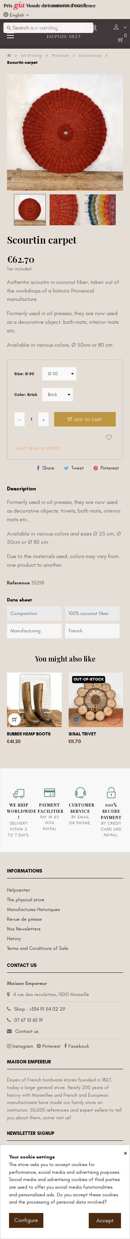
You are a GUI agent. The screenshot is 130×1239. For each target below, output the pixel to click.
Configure (26, 1220)
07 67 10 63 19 (28, 1020)
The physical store (25, 900)
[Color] (57, 395)
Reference (18, 583)
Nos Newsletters (24, 929)
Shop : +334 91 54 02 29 (39, 1009)
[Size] (59, 374)
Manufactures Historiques (33, 909)
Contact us (26, 1031)
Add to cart (85, 419)
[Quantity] (31, 419)
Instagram (22, 1046)
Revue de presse (24, 919)
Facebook (78, 1046)
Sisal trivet (82, 734)
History (14, 939)
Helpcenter (18, 890)
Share (48, 468)
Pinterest (110, 468)
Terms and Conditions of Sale (37, 948)
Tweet (77, 468)
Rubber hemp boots (29, 734)
